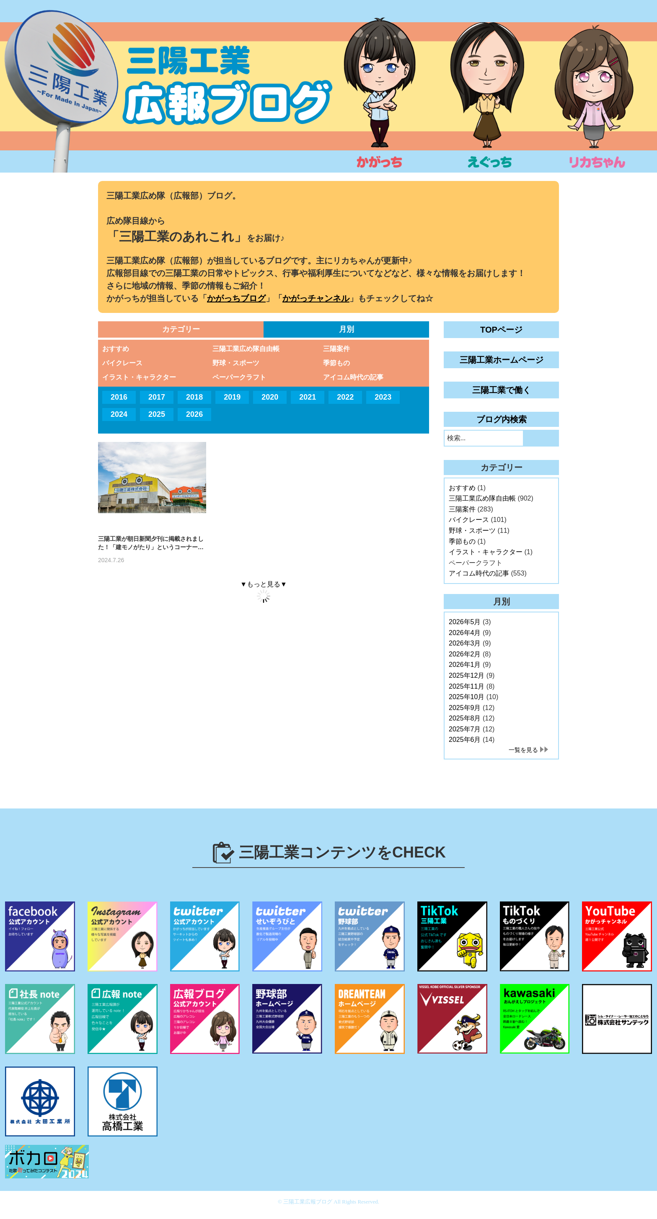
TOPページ (501, 329)
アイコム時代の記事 (353, 377)
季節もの (336, 363)
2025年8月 (465, 718)
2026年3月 (465, 643)
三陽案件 (336, 348)
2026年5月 (465, 621)
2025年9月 (465, 707)
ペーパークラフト (239, 377)
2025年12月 (466, 675)
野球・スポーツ (235, 363)
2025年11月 (466, 686)
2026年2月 (465, 654)
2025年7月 (465, 729)
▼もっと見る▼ (263, 584)
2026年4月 (465, 632)
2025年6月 (465, 739)
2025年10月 (466, 696)
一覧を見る (523, 749)
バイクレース (122, 363)
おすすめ (115, 348)
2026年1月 (465, 664)
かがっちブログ (236, 298)
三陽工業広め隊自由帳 (245, 348)
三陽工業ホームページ (501, 359)
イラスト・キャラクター (139, 377)
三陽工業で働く (501, 390)
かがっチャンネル (315, 298)
